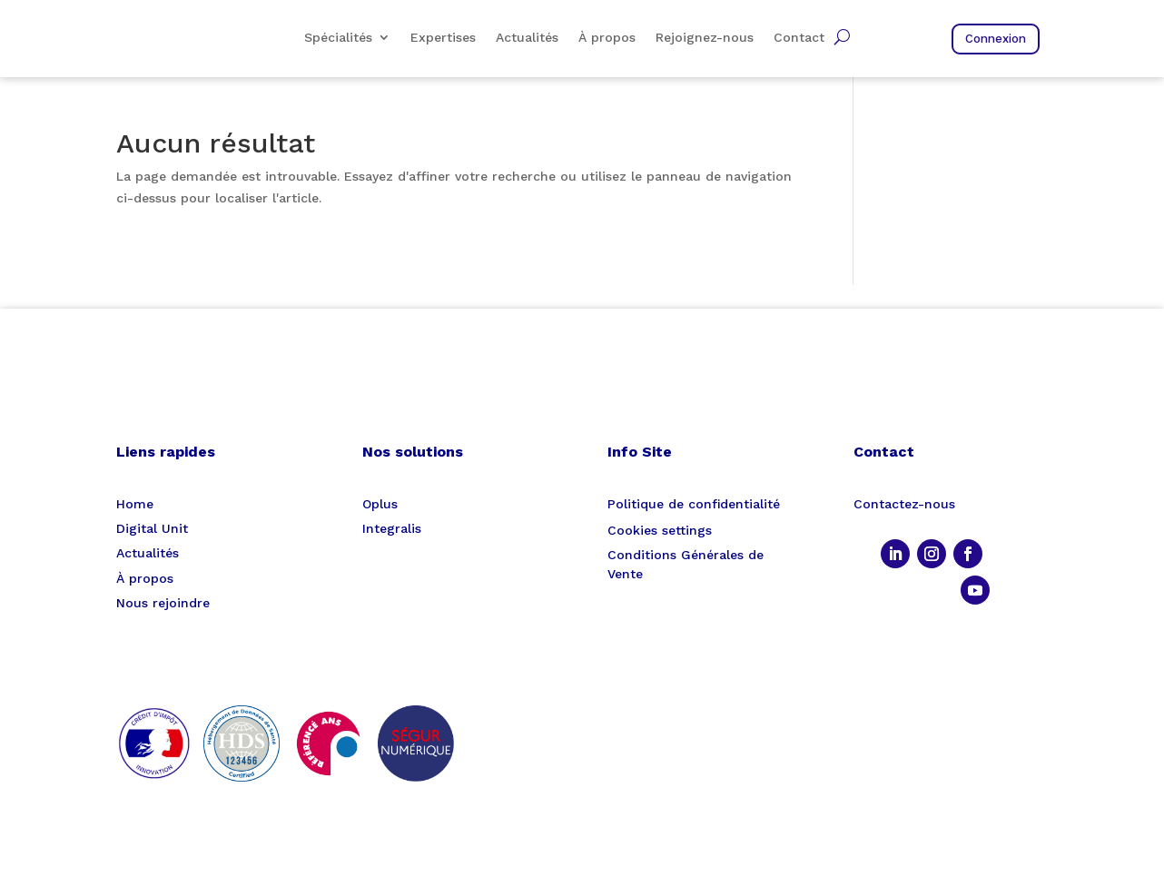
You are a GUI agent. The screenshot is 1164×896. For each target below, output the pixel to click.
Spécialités (338, 37)
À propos (607, 37)
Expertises (443, 37)
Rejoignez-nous (705, 37)
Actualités (527, 37)
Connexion (995, 38)
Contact (799, 37)
